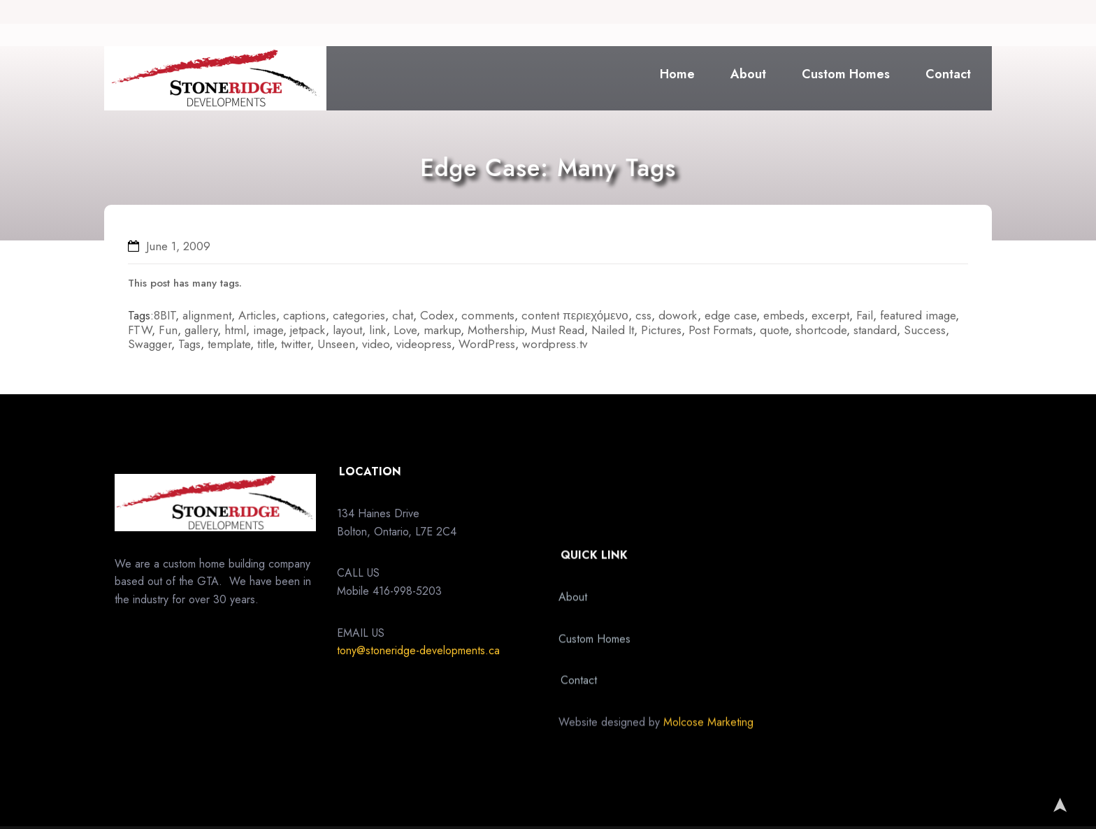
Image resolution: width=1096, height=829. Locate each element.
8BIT (164, 315)
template (229, 344)
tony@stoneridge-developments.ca (418, 694)
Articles (257, 315)
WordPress (487, 344)
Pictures (661, 330)
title (265, 344)
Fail (864, 315)
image (268, 330)
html (235, 330)
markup (442, 330)
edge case (730, 315)
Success (925, 330)
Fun (168, 330)
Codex (437, 315)
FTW (140, 330)
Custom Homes (846, 74)
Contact (948, 74)
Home (677, 74)
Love (405, 330)
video (375, 344)
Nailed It (612, 330)
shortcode (820, 330)
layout (347, 330)
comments (487, 315)
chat (402, 315)
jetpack (308, 330)
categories (359, 315)
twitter (295, 344)
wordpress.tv (554, 344)
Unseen (336, 344)
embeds (784, 315)
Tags (189, 344)
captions (304, 315)
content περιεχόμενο (574, 315)
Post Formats (720, 330)
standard (875, 330)
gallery (201, 330)
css (643, 315)
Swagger (149, 344)
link (378, 330)
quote (774, 330)
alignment (206, 315)
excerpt (830, 315)
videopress (424, 344)
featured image (918, 315)
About (748, 74)
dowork (678, 315)
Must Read (557, 330)
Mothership (496, 330)
